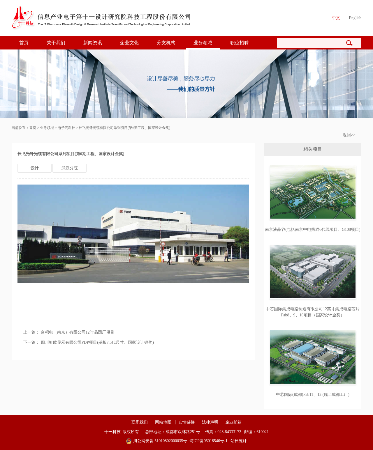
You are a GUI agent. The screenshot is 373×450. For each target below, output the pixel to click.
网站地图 (163, 422)
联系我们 (139, 422)
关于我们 (56, 42)
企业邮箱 (233, 422)
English (355, 18)
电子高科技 (66, 128)
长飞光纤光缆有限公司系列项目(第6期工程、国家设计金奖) (124, 128)
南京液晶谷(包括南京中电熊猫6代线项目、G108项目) (312, 229)
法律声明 (210, 422)
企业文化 (129, 42)
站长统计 (239, 441)
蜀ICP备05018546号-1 (208, 441)
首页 (24, 42)
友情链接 (186, 422)
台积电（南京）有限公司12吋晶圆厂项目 (77, 332)
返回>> (349, 135)
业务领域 (202, 42)
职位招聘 (239, 42)
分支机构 (166, 42)
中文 (336, 18)
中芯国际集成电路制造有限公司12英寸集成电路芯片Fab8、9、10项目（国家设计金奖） (313, 312)
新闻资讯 (92, 42)
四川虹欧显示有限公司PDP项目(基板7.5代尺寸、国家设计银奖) (97, 342)
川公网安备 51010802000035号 (160, 441)
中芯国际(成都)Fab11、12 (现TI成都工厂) (312, 394)
